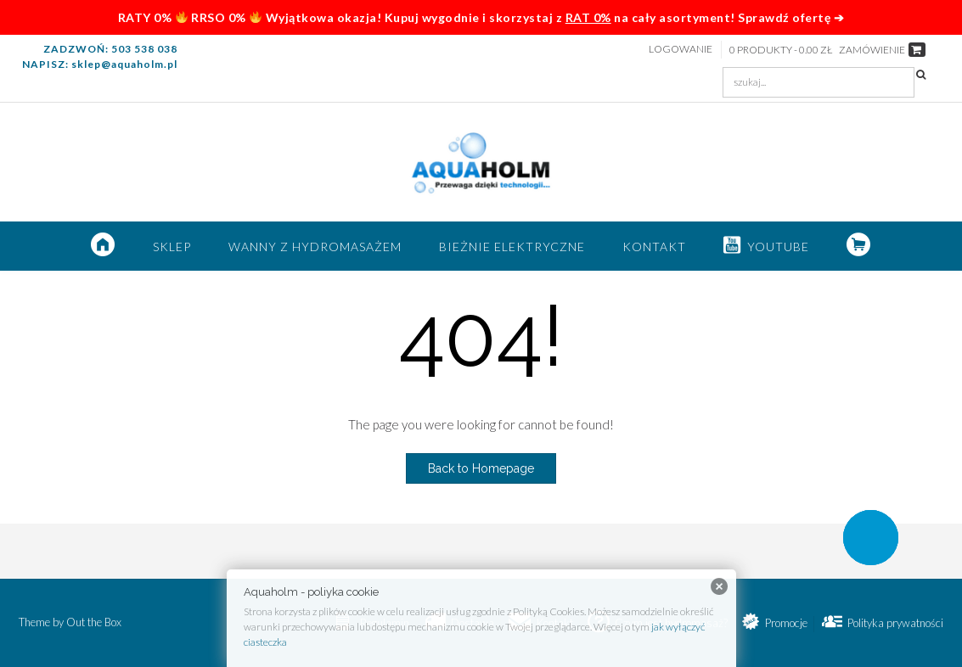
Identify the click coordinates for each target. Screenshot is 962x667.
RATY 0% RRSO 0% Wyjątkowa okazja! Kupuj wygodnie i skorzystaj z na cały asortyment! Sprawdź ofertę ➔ (481, 17)
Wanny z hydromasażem (315, 246)
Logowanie (680, 48)
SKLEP (172, 246)
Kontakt (654, 246)
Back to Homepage (481, 468)
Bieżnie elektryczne (512, 246)
